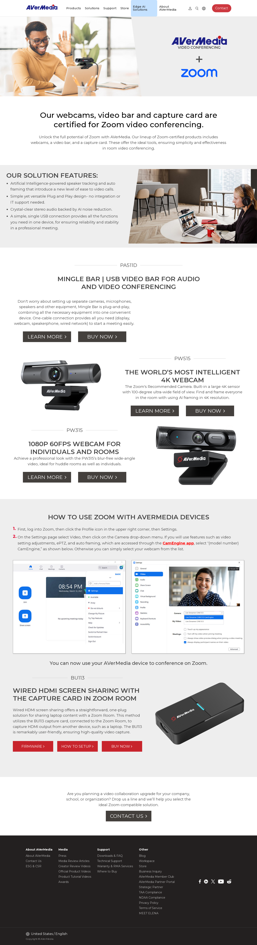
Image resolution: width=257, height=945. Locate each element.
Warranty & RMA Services (115, 866)
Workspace (147, 861)
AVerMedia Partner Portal (157, 882)
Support (109, 8)
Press (62, 856)
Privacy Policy (148, 903)
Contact (221, 8)
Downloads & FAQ (110, 856)
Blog (142, 856)
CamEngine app (178, 543)
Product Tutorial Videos (74, 876)
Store (124, 8)
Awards (63, 882)
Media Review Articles (73, 861)
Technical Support (109, 861)
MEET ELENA (148, 913)
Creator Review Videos (74, 866)
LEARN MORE (45, 337)
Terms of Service (150, 908)
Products (73, 8)
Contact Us (33, 861)
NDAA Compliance (152, 897)
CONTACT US (126, 816)
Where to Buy (107, 871)
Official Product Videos (74, 871)
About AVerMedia (167, 8)
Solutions (92, 8)
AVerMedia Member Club (156, 876)
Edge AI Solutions (140, 8)
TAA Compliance (150, 892)
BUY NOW (100, 337)
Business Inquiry (150, 871)
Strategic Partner (151, 887)
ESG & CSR (33, 866)
